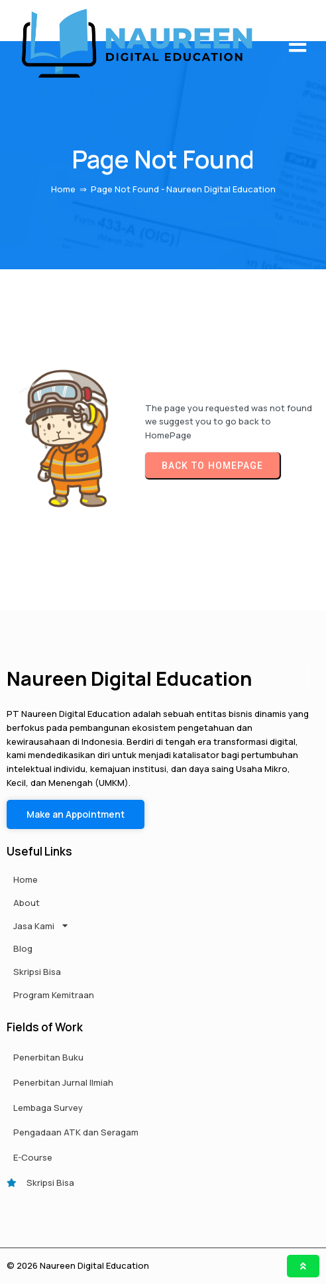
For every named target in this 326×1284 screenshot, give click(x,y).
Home (63, 189)
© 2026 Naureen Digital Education (78, 1265)
